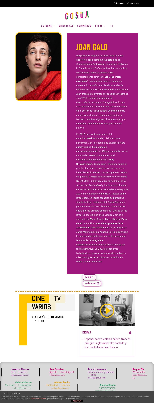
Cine (38, 298)
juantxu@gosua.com (20, 375)
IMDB (87, 277)
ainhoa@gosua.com (60, 388)
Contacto (133, 3)
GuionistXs (84, 26)
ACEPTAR (77, 401)
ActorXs (46, 26)
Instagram (90, 283)
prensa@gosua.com (97, 378)
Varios (41, 307)
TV (57, 298)
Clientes (119, 3)
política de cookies (38, 399)
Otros (99, 26)
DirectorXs (66, 26)
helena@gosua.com (22, 388)
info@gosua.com (57, 375)
